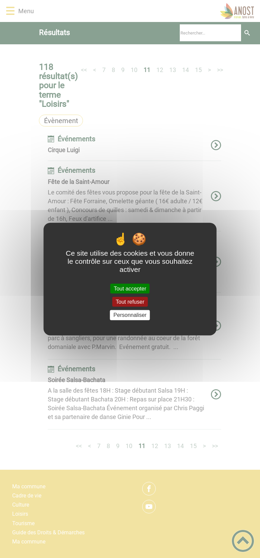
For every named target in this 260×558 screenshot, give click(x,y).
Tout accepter (130, 289)
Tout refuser (130, 302)
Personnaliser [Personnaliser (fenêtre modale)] (130, 315)
